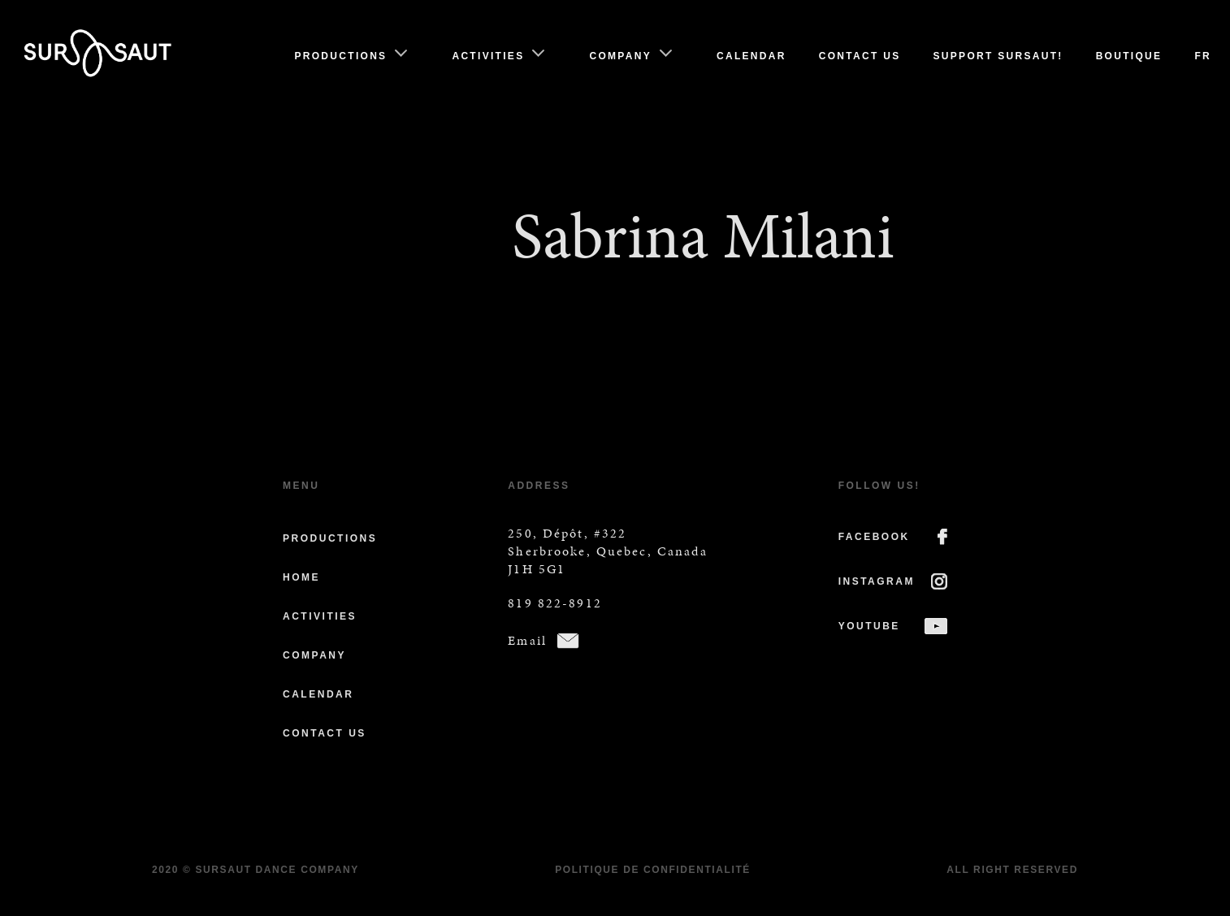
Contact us (860, 56)
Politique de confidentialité (653, 869)
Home (301, 577)
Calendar (751, 56)
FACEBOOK (874, 536)
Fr (1202, 56)
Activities (488, 56)
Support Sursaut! (998, 56)
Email (527, 640)
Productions (340, 56)
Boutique (1129, 56)
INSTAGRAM (876, 581)
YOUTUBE (869, 626)
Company (620, 56)
